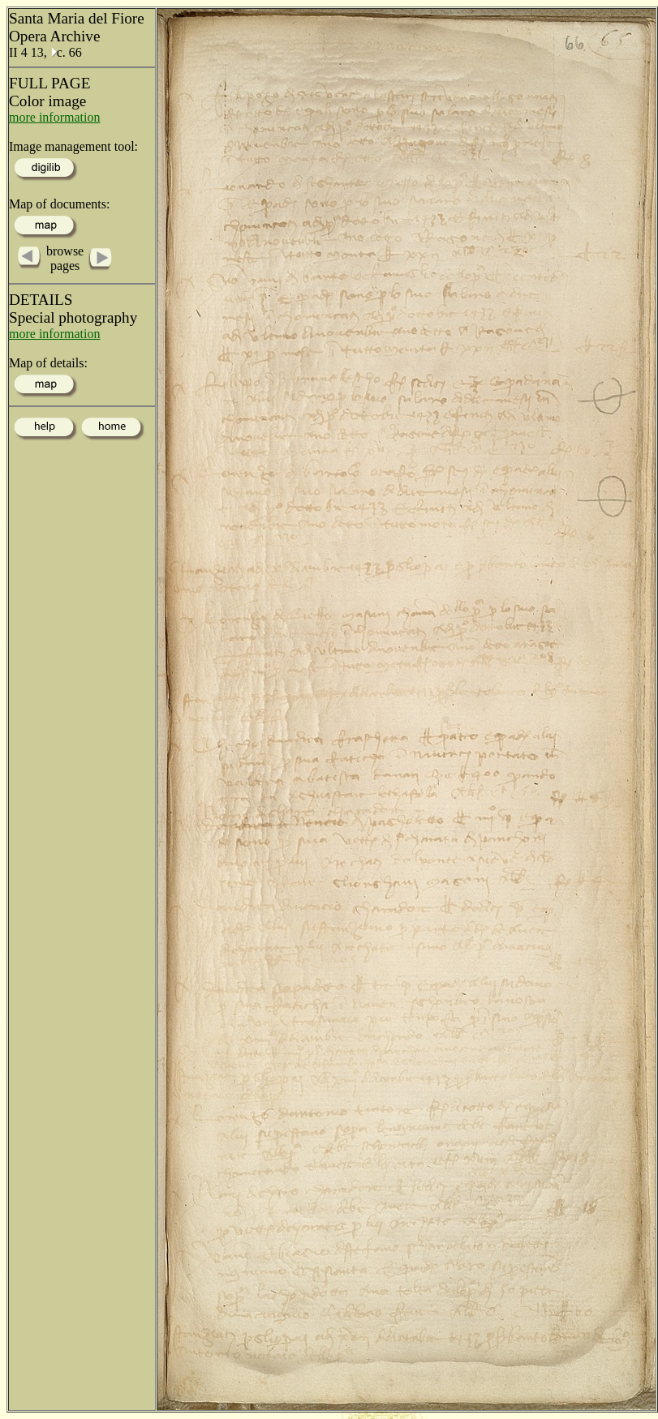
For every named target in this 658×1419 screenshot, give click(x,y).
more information (54, 117)
